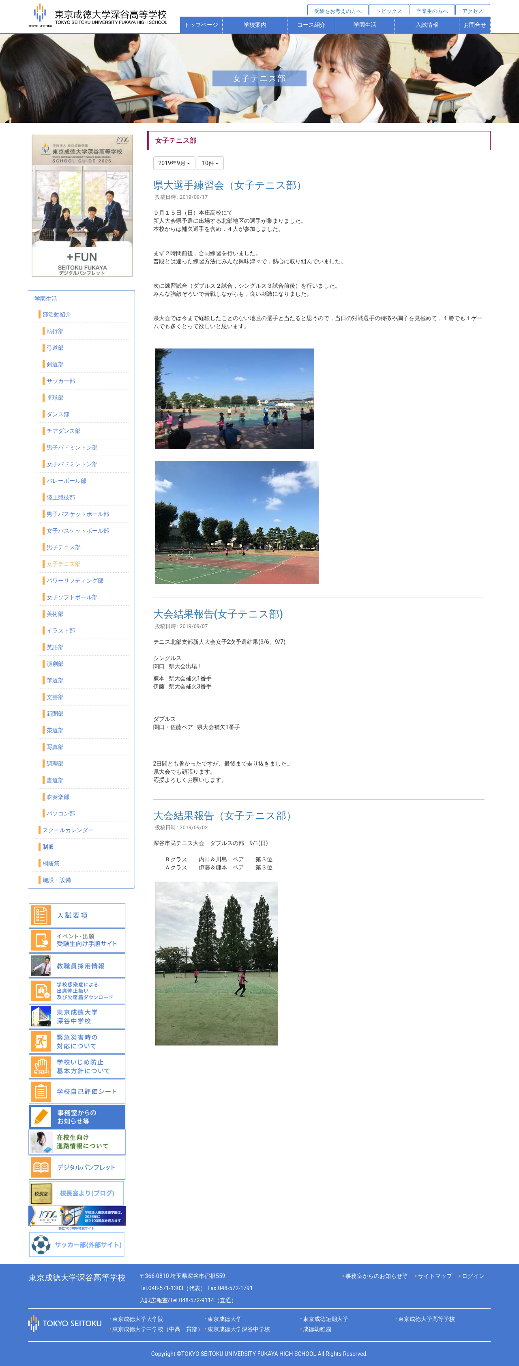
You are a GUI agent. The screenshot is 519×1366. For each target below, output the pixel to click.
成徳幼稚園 (317, 1329)
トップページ (201, 25)
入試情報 (427, 25)
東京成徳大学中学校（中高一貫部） (157, 1329)
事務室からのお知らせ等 (376, 1276)
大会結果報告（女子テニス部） (224, 816)
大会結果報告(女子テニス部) (218, 614)
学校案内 (255, 25)
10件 (210, 163)
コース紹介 (311, 25)
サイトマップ (435, 1276)
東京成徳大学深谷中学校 (239, 1329)
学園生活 (365, 25)
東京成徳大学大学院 (137, 1319)
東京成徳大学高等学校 (426, 1319)
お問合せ (474, 25)
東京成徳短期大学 (325, 1319)
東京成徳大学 (225, 1319)
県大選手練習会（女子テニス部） (230, 185)
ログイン (473, 1276)
